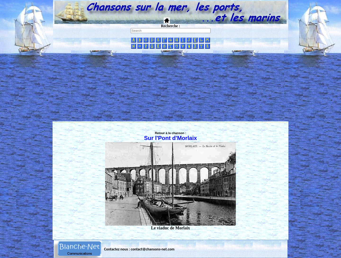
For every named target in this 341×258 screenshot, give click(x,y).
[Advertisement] (170, 86)
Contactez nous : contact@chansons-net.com (139, 249)
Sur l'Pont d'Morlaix (170, 138)
